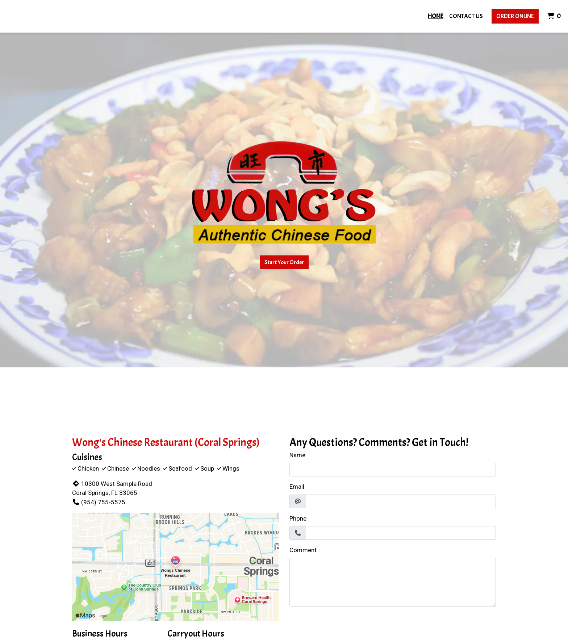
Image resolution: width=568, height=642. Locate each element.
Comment (303, 550)
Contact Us (466, 16)
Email (296, 486)
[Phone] (401, 533)
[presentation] (344, 626)
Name (297, 455)
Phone (297, 518)
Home (435, 16)
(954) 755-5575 (98, 502)
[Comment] (392, 582)
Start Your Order (284, 262)
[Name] (392, 469)
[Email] (401, 501)
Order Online (515, 16)
